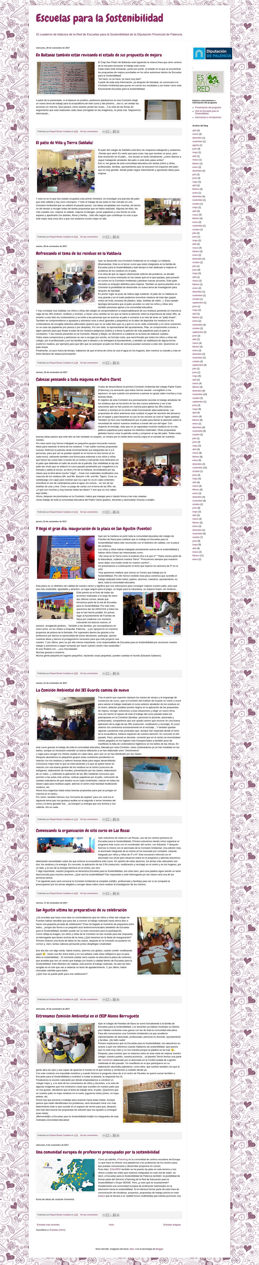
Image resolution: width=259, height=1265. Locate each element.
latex (132, 1249)
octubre (196, 204)
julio (194, 174)
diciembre (197, 138)
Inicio (111, 1224)
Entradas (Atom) (57, 1230)
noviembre (197, 141)
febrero (195, 163)
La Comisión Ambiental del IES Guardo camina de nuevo (82, 690)
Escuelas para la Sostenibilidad (99, 18)
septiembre (197, 302)
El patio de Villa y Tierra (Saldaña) (64, 142)
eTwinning (122, 1159)
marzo (195, 134)
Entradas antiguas (172, 1224)
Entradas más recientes (48, 1224)
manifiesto (107, 1060)
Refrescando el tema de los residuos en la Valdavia (78, 253)
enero (195, 167)
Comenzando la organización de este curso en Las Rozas (83, 830)
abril (194, 130)
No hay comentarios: (89, 131)
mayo (195, 152)
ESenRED (115, 1169)
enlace (102, 1196)
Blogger (159, 1249)
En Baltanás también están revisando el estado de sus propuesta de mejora (99, 55)
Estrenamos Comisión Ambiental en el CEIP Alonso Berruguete (87, 1016)
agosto (195, 145)
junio (194, 149)
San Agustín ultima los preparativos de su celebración (81, 910)
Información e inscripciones (208, 117)
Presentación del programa (208, 107)
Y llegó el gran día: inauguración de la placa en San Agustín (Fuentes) (94, 528)
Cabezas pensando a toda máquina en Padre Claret (78, 379)
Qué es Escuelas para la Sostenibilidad (207, 112)
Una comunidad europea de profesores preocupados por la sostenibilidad (98, 1152)
